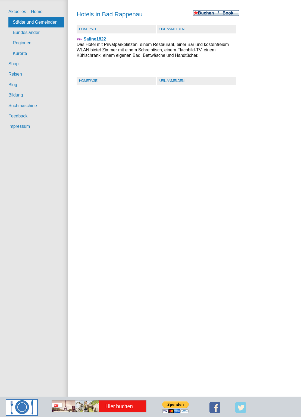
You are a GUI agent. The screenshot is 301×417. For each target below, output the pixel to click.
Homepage (88, 29)
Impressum (19, 126)
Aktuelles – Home (25, 11)
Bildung (15, 95)
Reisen (15, 74)
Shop (13, 63)
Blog (12, 84)
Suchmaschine (22, 105)
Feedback (17, 116)
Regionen (22, 43)
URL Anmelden (171, 29)
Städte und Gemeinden (35, 22)
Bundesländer (26, 32)
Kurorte (20, 53)
